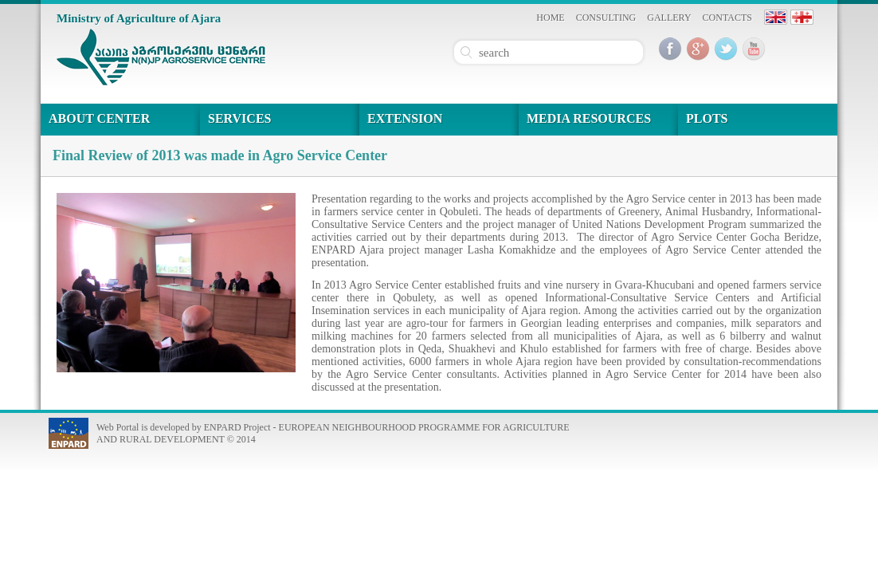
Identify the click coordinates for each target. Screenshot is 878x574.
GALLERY (669, 17)
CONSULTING (606, 17)
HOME (550, 17)
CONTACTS (727, 17)
